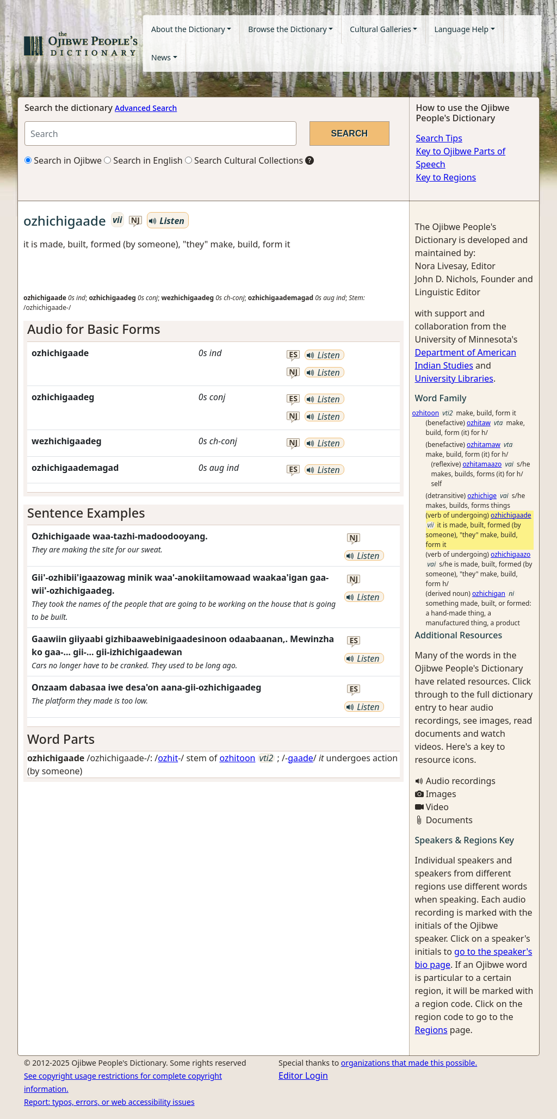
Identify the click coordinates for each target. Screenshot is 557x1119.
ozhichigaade (511, 515)
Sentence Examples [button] (86, 512)
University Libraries (454, 378)
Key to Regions (446, 177)
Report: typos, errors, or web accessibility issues (109, 1102)
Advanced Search (146, 108)
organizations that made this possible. (409, 1063)
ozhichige (482, 495)
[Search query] (160, 133)
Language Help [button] (461, 29)
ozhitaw (479, 422)
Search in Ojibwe (63, 160)
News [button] (161, 57)
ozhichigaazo (510, 554)
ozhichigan (488, 593)
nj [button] (135, 220)
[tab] (213, 329)
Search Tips (439, 138)
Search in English (143, 160)
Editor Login (303, 1075)
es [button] (293, 354)
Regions (431, 1030)
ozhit (168, 758)
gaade (300, 758)
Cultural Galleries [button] (380, 29)
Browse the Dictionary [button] (287, 29)
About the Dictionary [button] (188, 29)
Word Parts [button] (61, 739)
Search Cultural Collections (244, 160)
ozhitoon (237, 758)
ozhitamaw (483, 444)
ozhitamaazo (482, 464)
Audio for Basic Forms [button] (93, 329)
